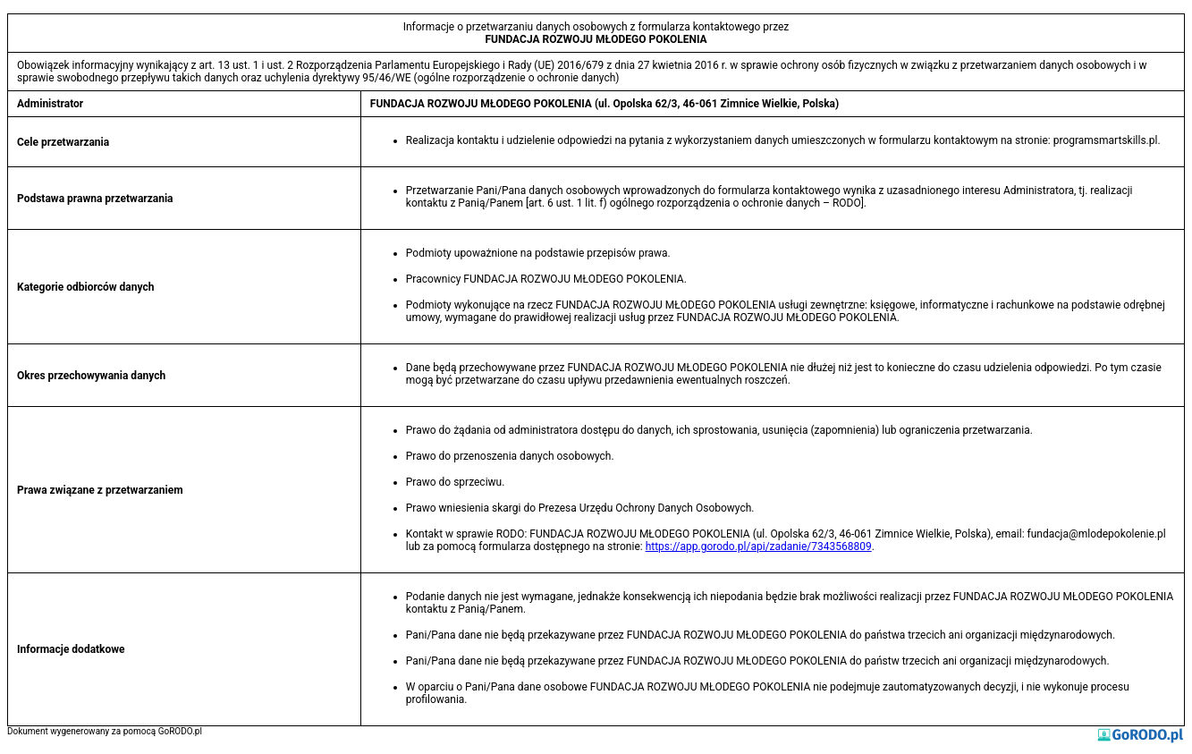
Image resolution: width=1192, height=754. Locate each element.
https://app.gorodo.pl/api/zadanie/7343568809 (759, 546)
